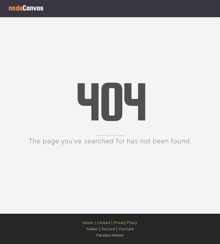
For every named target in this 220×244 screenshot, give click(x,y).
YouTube (126, 228)
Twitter (92, 228)
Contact (103, 222)
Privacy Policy (125, 222)
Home (88, 222)
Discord (108, 228)
